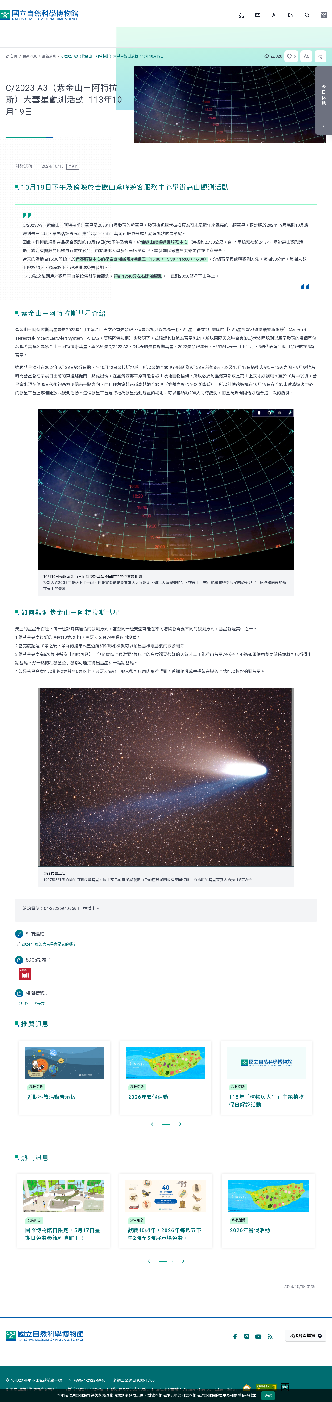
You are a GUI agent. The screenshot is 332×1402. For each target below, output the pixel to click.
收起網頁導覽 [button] (302, 1335)
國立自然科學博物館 (39, 15)
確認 (268, 1395)
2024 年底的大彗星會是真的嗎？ (49, 944)
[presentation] (154, 1124)
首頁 (13, 56)
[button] (307, 15)
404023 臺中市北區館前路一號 (34, 1380)
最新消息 (30, 56)
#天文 (39, 1003)
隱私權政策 (247, 1395)
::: (231, 15)
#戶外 (23, 1003)
